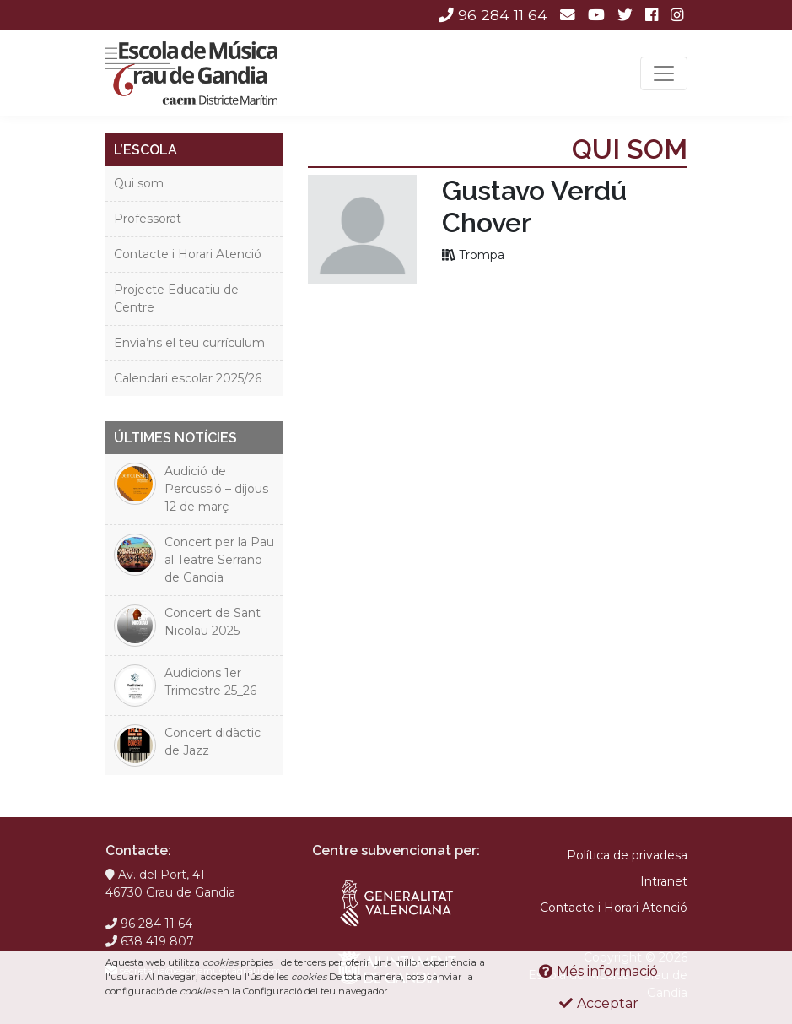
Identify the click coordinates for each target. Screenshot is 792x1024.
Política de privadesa (627, 855)
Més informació (598, 971)
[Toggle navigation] (663, 73)
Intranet (663, 881)
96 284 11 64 (493, 15)
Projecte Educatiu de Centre (176, 298)
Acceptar (598, 1003)
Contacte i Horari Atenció (187, 254)
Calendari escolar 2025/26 (187, 378)
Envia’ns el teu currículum (189, 342)
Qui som (139, 183)
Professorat (147, 218)
